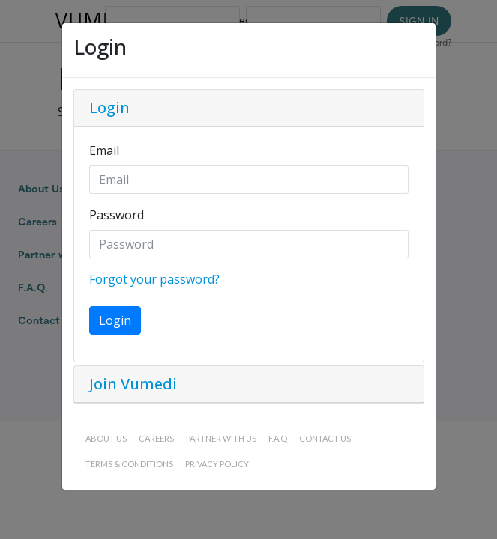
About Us (106, 438)
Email (104, 150)
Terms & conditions (129, 464)
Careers (156, 438)
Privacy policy (217, 464)
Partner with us (221, 438)
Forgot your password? (154, 279)
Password (116, 215)
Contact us (325, 438)
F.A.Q (277, 438)
